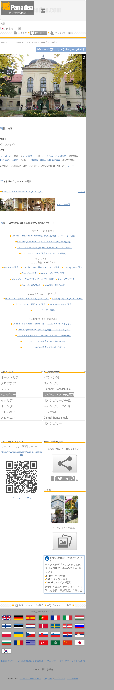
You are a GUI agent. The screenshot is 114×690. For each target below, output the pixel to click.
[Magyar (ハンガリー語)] (79, 617)
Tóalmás (32, 285)
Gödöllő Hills (46, 42)
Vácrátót (55, 285)
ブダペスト (59, 678)
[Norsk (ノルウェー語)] (67, 626)
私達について (7, 660)
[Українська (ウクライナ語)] (18, 634)
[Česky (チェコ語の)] (31, 634)
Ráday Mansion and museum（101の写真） (22, 191)
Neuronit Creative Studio (30, 678)
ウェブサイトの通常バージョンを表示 (66, 660)
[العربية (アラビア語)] (55, 642)
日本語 (9, 28)
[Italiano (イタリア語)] (67, 617)
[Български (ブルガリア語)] (6, 642)
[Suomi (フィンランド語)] (6, 626)
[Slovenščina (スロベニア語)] (55, 634)
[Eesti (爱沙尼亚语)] (18, 626)
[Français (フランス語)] (55, 617)
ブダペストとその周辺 (30, 42)
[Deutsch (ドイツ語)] (18, 617)
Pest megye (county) (9, 159)
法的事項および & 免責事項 (30, 660)
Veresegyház (53, 273)
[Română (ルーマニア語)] (18, 642)
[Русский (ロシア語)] (79, 626)
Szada (67, 279)
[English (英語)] (6, 617)
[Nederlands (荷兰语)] (31, 626)
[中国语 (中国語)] (67, 642)
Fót (12, 267)
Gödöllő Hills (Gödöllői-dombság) (46, 159)
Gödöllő (42, 267)
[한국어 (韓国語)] (6, 651)
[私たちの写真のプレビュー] (64, 541)
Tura (30, 273)
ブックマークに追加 (21, 498)
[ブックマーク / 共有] (64, 463)
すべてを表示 (63, 204)
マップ (70, 166)
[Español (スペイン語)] (31, 617)
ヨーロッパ (5, 155)
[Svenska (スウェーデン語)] (55, 626)
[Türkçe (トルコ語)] (43, 642)
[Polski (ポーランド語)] (6, 634)
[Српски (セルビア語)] (79, 634)
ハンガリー (15, 42)
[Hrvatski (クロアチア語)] (67, 634)
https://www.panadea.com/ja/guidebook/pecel (21, 453)
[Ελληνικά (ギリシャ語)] (31, 642)
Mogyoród (33, 279)
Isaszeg (74, 267)
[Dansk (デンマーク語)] (43, 626)
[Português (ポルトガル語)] (43, 617)
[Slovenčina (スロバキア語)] (43, 634)
